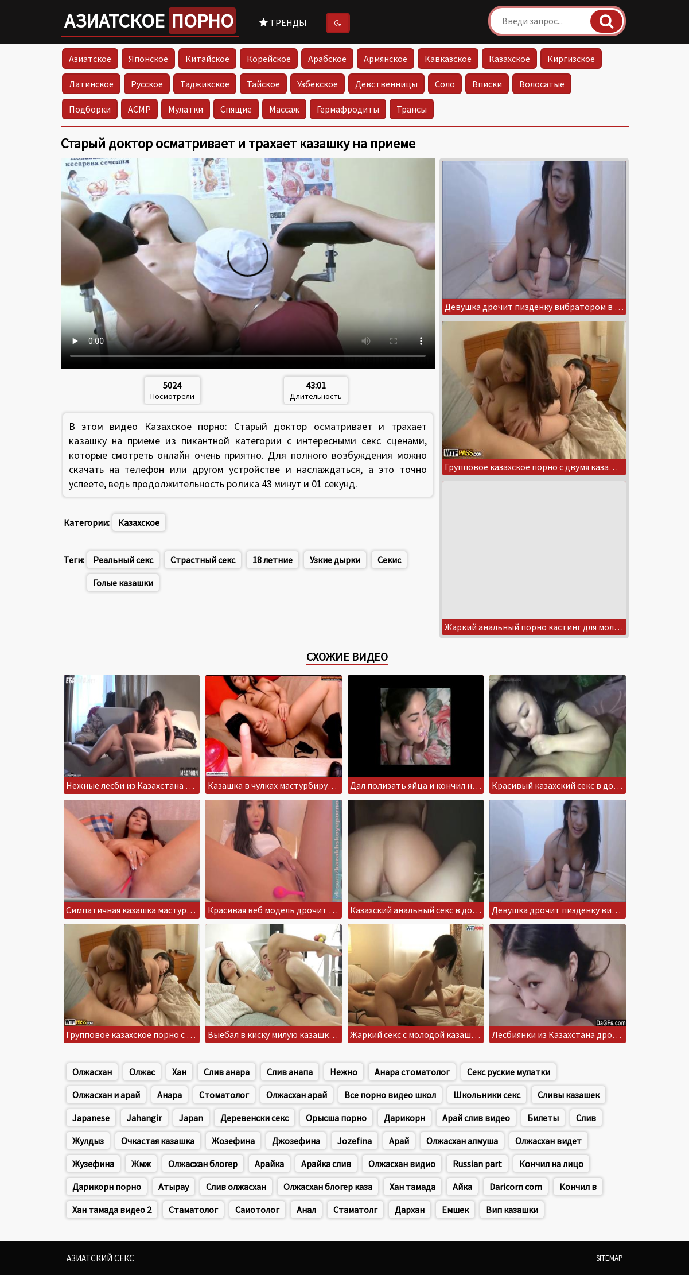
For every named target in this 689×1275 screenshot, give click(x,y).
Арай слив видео (476, 1117)
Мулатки (185, 109)
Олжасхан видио (401, 1163)
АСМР (139, 109)
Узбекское (317, 84)
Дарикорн (404, 1117)
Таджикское (204, 84)
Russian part (477, 1163)
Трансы (411, 109)
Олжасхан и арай (106, 1094)
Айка (462, 1186)
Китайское (207, 58)
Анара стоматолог (412, 1072)
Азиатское (150, 20)
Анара (169, 1094)
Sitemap (609, 1258)
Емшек (455, 1209)
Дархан (410, 1209)
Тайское (263, 84)
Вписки (487, 84)
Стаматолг (355, 1209)
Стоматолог (224, 1094)
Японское (148, 58)
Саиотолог (257, 1209)
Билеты (543, 1117)
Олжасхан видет (548, 1140)
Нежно (343, 1072)
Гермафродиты (348, 109)
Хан (179, 1072)
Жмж (141, 1163)
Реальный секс (123, 559)
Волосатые (542, 84)
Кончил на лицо (551, 1163)
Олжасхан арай (296, 1094)
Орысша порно (336, 1117)
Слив (586, 1117)
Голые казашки (123, 582)
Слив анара (227, 1072)
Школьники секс (486, 1094)
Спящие (236, 109)
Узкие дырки (335, 559)
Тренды (283, 22)
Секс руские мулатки (508, 1072)
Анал (306, 1209)
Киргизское (571, 58)
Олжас (142, 1072)
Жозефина (233, 1140)
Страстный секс (202, 559)
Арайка (269, 1163)
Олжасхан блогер (203, 1163)
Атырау (173, 1186)
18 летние (272, 559)
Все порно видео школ (390, 1094)
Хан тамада (412, 1186)
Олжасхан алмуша (462, 1140)
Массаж (284, 109)
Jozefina (354, 1140)
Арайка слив (326, 1163)
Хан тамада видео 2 (111, 1209)
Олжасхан (92, 1072)
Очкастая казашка (157, 1140)
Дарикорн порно (106, 1186)
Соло (445, 84)
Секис (389, 559)
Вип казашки (512, 1209)
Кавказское (448, 58)
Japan (191, 1117)
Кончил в (578, 1186)
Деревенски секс (254, 1117)
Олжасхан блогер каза (327, 1186)
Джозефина (296, 1140)
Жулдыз (88, 1140)
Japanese (91, 1117)
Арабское (327, 58)
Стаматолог (193, 1209)
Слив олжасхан (236, 1186)
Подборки (90, 109)
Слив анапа (290, 1072)
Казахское (509, 58)
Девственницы (386, 84)
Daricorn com (515, 1186)
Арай (399, 1140)
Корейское (269, 58)
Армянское (385, 58)
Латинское (91, 84)
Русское (147, 84)
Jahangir (144, 1117)
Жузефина (93, 1163)
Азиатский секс (100, 1258)
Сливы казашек (569, 1094)
